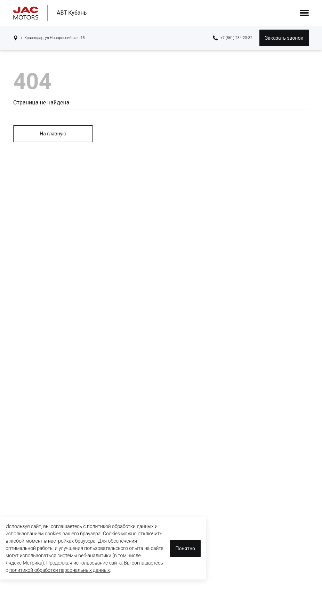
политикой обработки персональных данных (59, 570)
